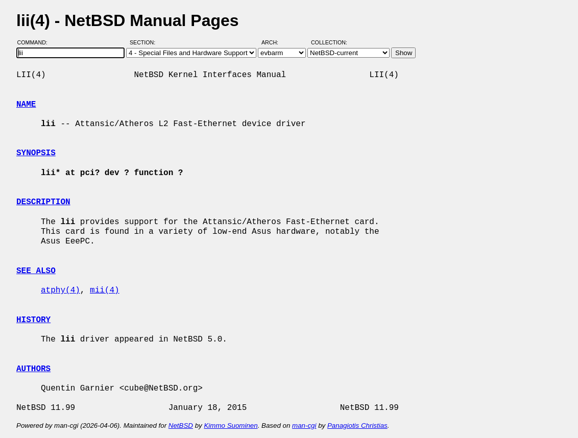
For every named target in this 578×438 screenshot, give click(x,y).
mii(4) (104, 290)
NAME (26, 104)
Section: (145, 42)
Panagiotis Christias (357, 425)
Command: (35, 42)
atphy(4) (60, 290)
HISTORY (33, 320)
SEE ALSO (36, 271)
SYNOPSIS (36, 153)
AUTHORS (33, 369)
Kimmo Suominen (230, 425)
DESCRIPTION (43, 202)
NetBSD (180, 425)
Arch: (274, 42)
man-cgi (304, 425)
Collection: (329, 42)
